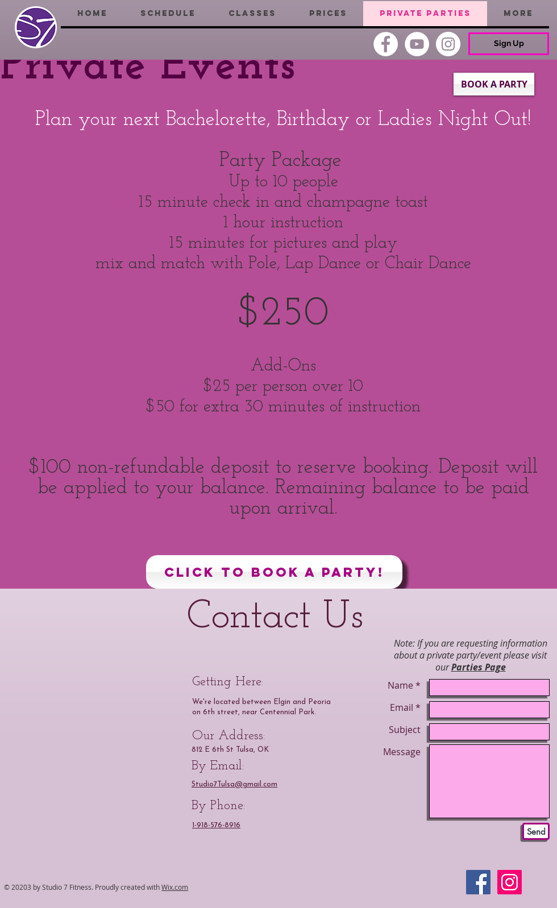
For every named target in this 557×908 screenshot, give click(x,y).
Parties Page (478, 667)
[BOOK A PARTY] (494, 84)
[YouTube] (417, 44)
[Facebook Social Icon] (478, 882)
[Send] (536, 831)
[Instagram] (448, 44)
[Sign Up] (508, 43)
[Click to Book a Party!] (274, 572)
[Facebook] (385, 44)
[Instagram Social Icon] (509, 882)
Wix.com (174, 887)
